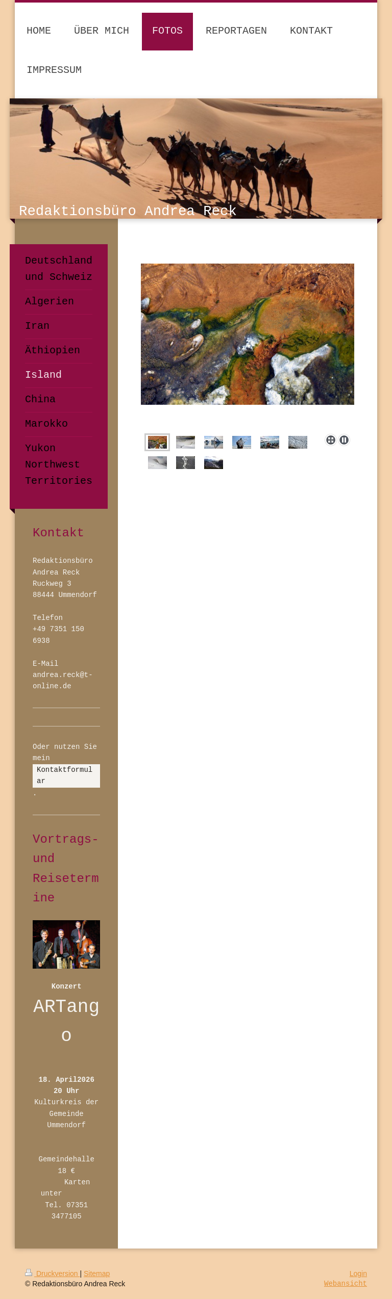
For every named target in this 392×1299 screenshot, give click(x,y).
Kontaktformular (64, 775)
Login (358, 1273)
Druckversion (52, 1273)
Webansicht (345, 1284)
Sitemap (97, 1273)
